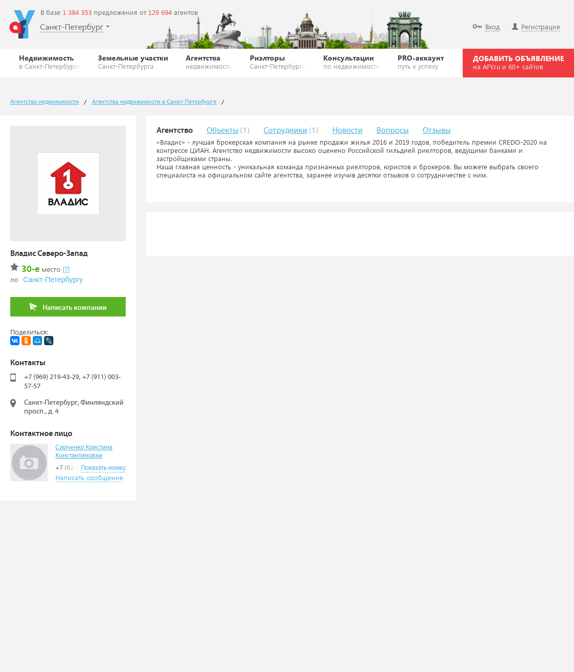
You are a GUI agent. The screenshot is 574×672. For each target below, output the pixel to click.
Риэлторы (278, 61)
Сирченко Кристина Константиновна (83, 452)
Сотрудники (285, 130)
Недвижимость (50, 61)
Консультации (351, 61)
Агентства (209, 61)
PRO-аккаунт (421, 61)
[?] (66, 269)
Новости (347, 130)
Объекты (223, 130)
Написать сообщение (89, 477)
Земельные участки (133, 61)
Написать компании (68, 307)
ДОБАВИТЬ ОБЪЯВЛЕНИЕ (518, 62)
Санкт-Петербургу (53, 279)
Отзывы (437, 130)
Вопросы (393, 130)
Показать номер (104, 468)
